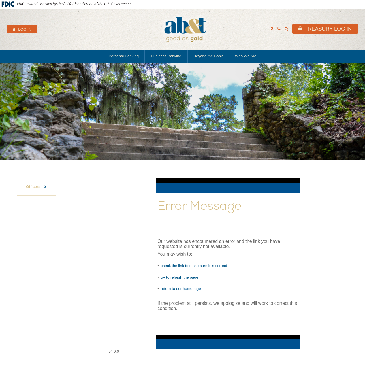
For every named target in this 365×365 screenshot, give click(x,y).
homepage (192, 288)
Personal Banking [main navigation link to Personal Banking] (124, 56)
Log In (24, 29)
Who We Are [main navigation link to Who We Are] (246, 56)
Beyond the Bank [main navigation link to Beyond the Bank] (208, 56)
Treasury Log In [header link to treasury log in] (328, 29)
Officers (33, 186)
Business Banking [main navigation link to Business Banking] (166, 56)
